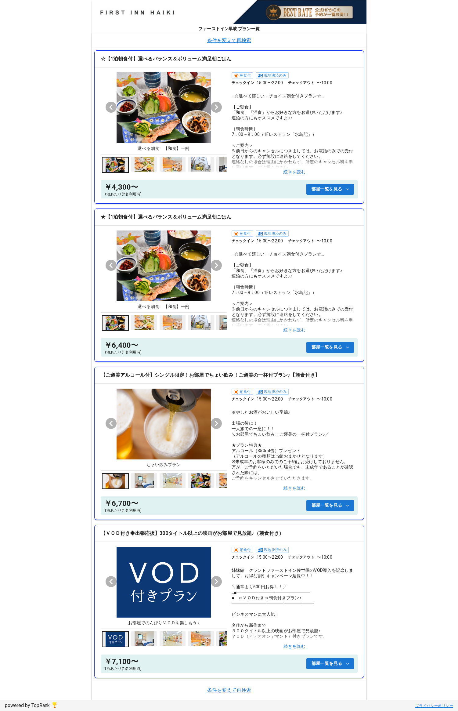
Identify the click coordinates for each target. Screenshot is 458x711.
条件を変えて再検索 (229, 40)
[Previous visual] (111, 107)
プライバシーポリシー (434, 706)
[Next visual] (216, 107)
